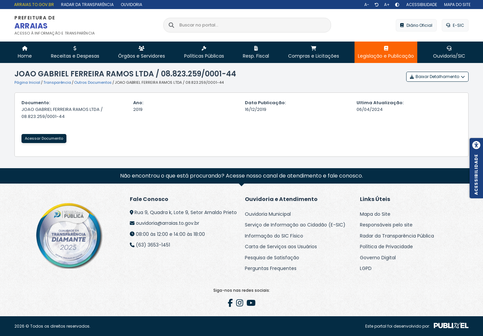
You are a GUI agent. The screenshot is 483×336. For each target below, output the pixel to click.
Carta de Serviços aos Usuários (281, 246)
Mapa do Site (375, 214)
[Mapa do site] (456, 4)
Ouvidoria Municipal (268, 214)
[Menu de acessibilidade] (476, 168)
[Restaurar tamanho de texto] (376, 4)
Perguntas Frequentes (271, 268)
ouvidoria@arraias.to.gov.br (167, 223)
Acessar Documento (44, 138)
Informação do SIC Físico (274, 235)
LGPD (366, 268)
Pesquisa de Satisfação (272, 257)
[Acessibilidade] (421, 4)
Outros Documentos (93, 82)
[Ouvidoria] (130, 4)
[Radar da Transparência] (86, 4)
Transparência (57, 82)
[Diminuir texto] (367, 4)
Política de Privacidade (386, 246)
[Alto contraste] (397, 4)
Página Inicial (27, 82)
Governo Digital (378, 257)
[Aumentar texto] (386, 4)
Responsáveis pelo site (386, 224)
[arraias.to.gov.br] (33, 4)
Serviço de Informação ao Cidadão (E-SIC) (295, 224)
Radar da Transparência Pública (397, 235)
